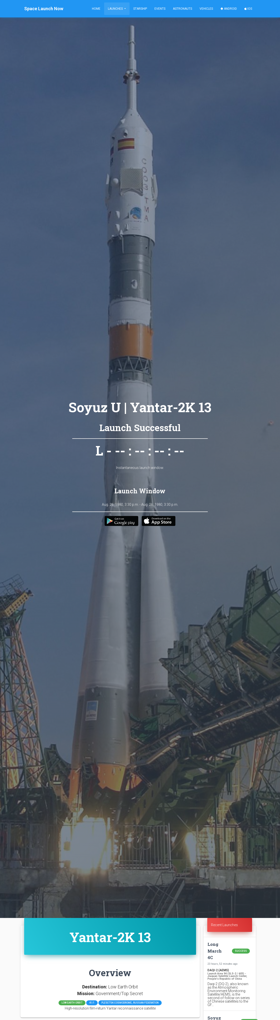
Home (96, 8)
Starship (140, 8)
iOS (248, 8)
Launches (116, 8)
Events (159, 8)
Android (228, 8)
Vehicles (206, 8)
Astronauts (182, 8)
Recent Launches (224, 925)
